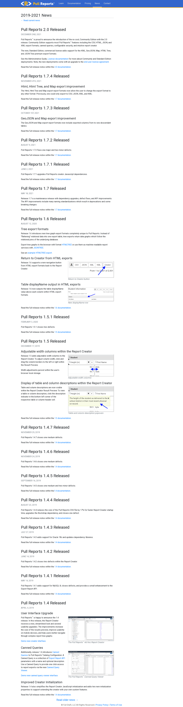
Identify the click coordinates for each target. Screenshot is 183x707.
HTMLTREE (67, 244)
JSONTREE (38, 248)
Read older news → (67, 699)
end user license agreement (96, 62)
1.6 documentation (63, 308)
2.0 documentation (63, 67)
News (97, 3)
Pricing (88, 3)
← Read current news (30, 20)
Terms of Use (116, 705)
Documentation (74, 3)
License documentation (58, 59)
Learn (61, 3)
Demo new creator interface (33, 641)
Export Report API (57, 658)
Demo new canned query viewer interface (39, 675)
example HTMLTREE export (40, 253)
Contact (107, 3)
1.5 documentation (63, 332)
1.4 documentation (63, 442)
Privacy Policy (102, 705)
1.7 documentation (63, 99)
